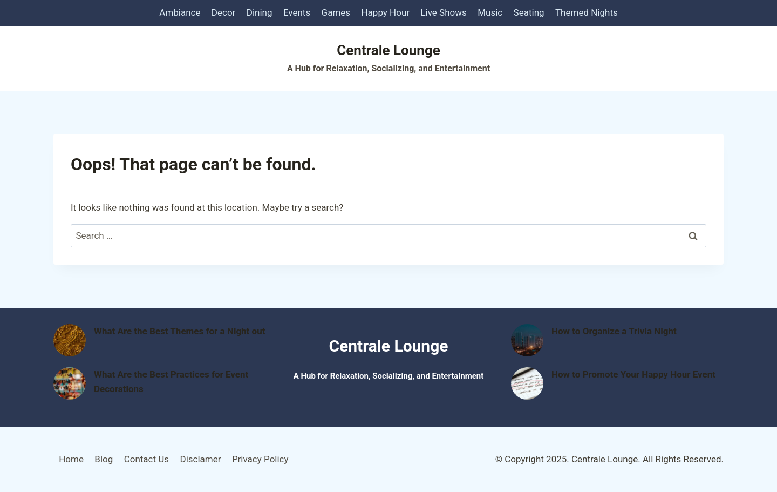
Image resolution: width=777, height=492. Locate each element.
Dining (259, 12)
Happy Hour (385, 12)
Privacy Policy (260, 459)
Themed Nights (586, 12)
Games (336, 12)
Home (71, 459)
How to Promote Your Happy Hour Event (633, 374)
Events (296, 12)
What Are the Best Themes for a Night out (179, 331)
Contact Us (146, 459)
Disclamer (200, 459)
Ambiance (179, 12)
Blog (103, 459)
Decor (224, 12)
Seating (529, 12)
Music (490, 12)
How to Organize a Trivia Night (614, 331)
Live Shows (443, 12)
